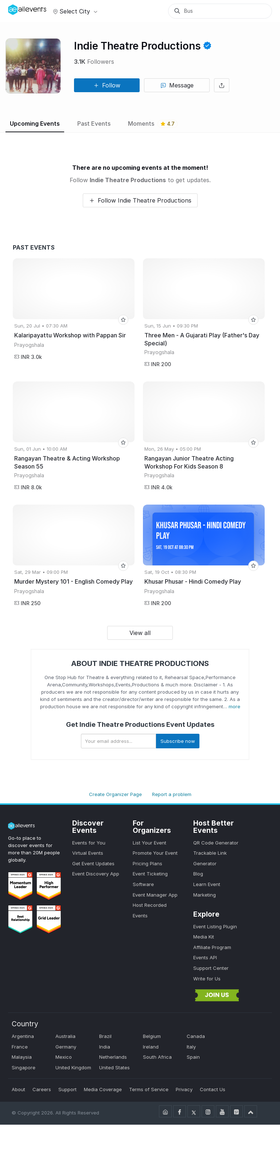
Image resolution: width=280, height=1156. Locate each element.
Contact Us (212, 1089)
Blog (198, 874)
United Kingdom (73, 1067)
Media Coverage (103, 1089)
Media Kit (203, 937)
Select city (74, 11)
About (18, 1089)
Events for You (88, 843)
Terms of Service (148, 1089)
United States (114, 1067)
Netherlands (113, 1057)
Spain (193, 1057)
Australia (65, 1036)
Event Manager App (155, 895)
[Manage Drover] (17, 8)
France (20, 1047)
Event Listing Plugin (215, 926)
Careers (41, 1089)
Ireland (151, 1047)
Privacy (184, 1089)
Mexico (63, 1057)
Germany (65, 1047)
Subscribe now (177, 741)
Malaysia (22, 1057)
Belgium (152, 1036)
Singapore (23, 1067)
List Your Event (149, 843)
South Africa (157, 1057)
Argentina (23, 1036)
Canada (196, 1036)
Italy (191, 1047)
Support (67, 1089)
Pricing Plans (147, 863)
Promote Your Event (155, 853)
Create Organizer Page (115, 794)
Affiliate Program (212, 947)
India (104, 1047)
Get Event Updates (93, 863)
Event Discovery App (95, 874)
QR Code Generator (215, 843)
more (234, 706)
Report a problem (171, 794)
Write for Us (207, 978)
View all (140, 632)
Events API (205, 957)
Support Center (211, 968)
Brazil (105, 1036)
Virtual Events (87, 853)
